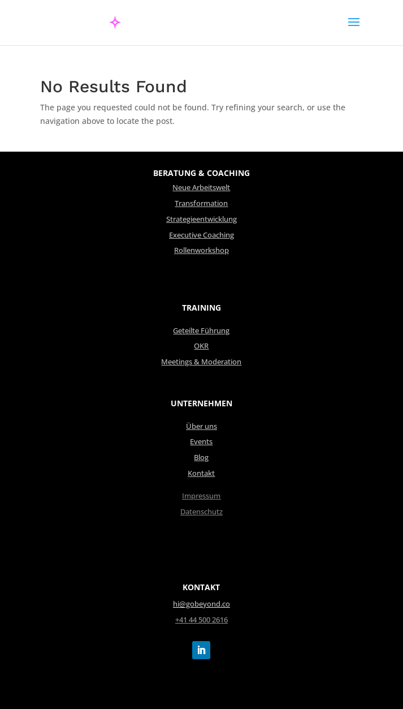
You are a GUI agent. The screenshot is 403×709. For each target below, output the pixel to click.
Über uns (201, 426)
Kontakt (201, 473)
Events (201, 441)
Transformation (201, 203)
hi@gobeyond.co (201, 604)
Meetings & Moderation (201, 362)
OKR (201, 346)
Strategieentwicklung (201, 219)
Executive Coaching (201, 235)
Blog (201, 457)
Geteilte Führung (201, 331)
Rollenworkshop (201, 250)
